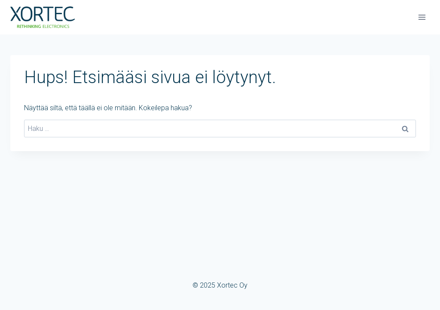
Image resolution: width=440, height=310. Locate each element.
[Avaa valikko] (422, 17)
